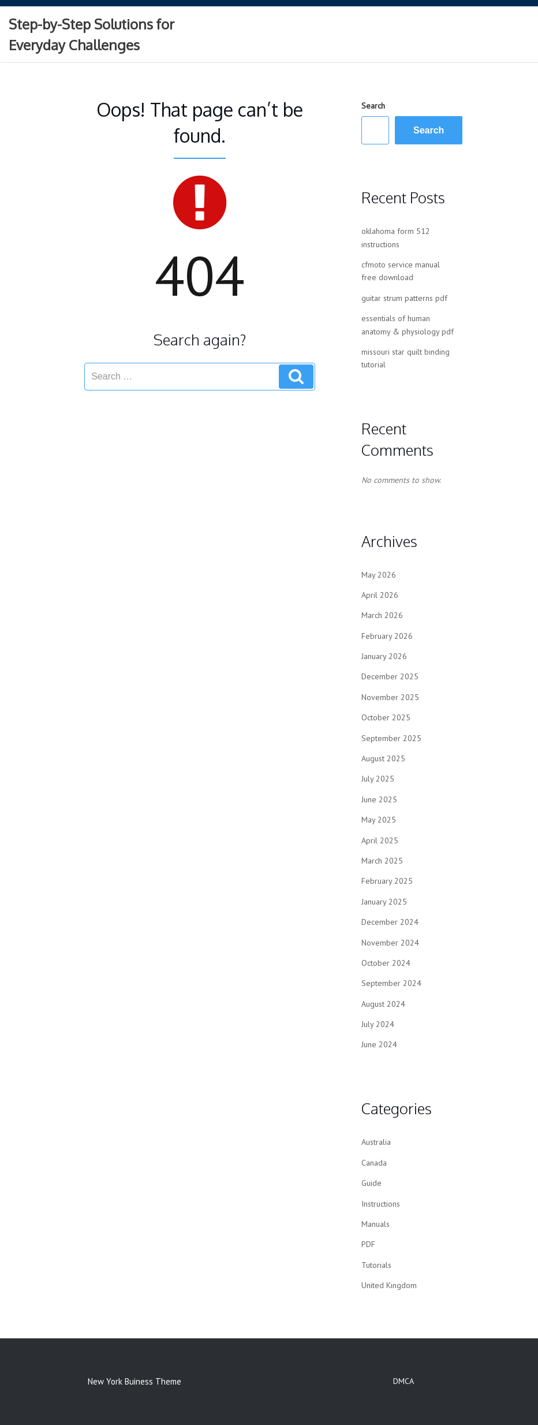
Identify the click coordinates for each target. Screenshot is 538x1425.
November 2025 (390, 697)
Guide (371, 1183)
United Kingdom (389, 1285)
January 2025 (384, 901)
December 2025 (390, 676)
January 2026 (384, 656)
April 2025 (379, 840)
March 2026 (382, 615)
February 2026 (387, 636)
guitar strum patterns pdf (404, 298)
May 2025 (378, 819)
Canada (374, 1163)
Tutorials (376, 1265)
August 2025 (383, 758)
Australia (376, 1142)
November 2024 (390, 942)
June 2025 (379, 799)
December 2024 (390, 922)
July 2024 (377, 1024)
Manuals (375, 1224)
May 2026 (378, 575)
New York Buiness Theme (134, 1381)
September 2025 (391, 738)
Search (373, 106)
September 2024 (391, 983)
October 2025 (385, 717)
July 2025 (377, 778)
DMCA (403, 1381)
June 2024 (379, 1044)
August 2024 (383, 1004)
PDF (368, 1244)
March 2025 (382, 860)
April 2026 (379, 595)
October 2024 (385, 963)
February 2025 (387, 881)
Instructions (380, 1204)
